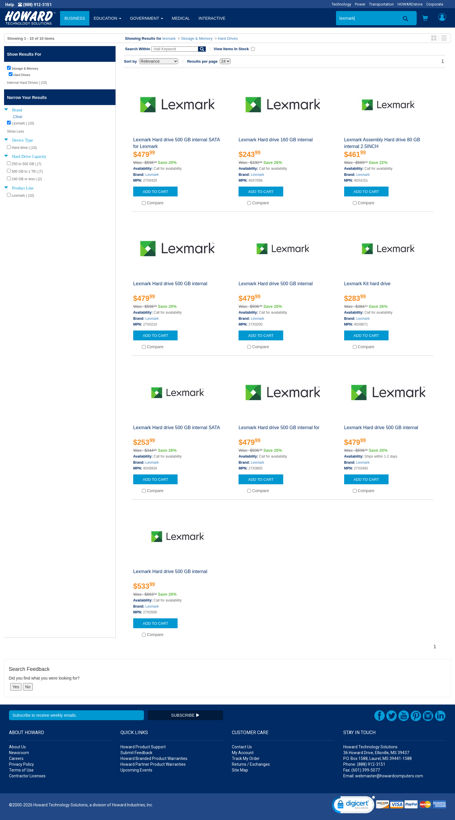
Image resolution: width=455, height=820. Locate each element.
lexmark (169, 38)
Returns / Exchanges (251, 764)
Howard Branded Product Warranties (153, 758)
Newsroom (19, 752)
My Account (243, 752)
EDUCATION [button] (107, 18)
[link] (353, 806)
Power (360, 4)
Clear (17, 116)
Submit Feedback (136, 752)
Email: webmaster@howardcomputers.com (383, 776)
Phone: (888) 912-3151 (364, 764)
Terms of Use (21, 770)
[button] (425, 18)
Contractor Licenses (27, 776)
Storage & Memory (196, 38)
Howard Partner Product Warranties (153, 764)
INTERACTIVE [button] (211, 18)
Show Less (15, 131)
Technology (341, 4)
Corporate (434, 4)
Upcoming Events (136, 770)
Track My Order (246, 758)
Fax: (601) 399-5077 (361, 770)
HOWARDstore (410, 4)
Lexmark (152, 175)
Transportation (381, 4)
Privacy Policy (21, 764)
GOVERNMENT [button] (146, 18)
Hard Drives (228, 38)
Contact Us (242, 747)
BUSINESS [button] (74, 18)
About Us (17, 747)
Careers (16, 758)
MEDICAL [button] (181, 18)
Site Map (240, 770)
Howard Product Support (143, 747)
